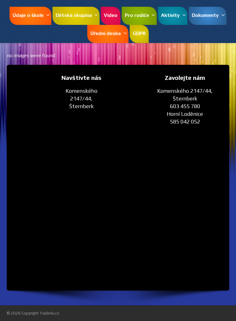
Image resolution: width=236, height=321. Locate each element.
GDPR (139, 33)
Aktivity (173, 15)
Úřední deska (108, 33)
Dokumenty (208, 15)
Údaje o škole (31, 15)
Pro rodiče (140, 15)
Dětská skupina (77, 15)
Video (110, 15)
